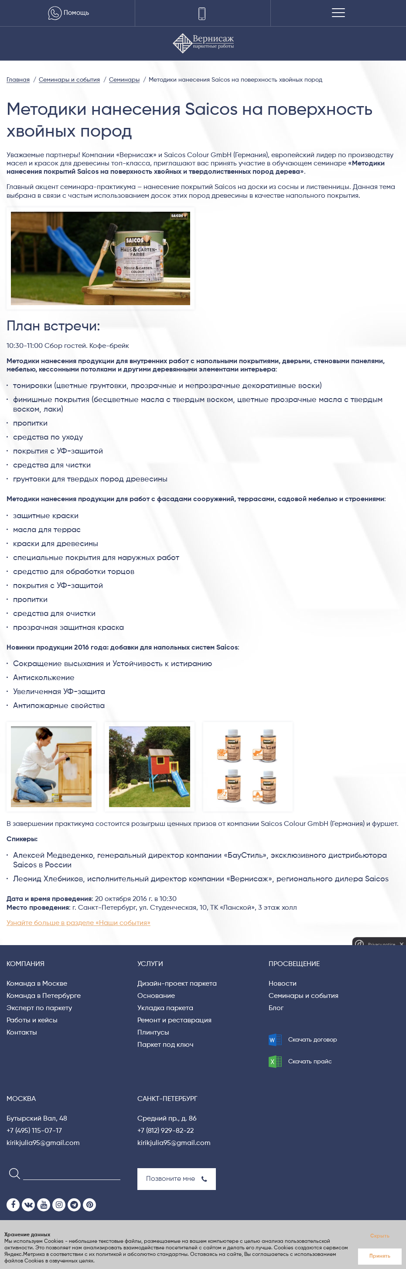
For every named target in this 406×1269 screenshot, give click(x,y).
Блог (276, 1008)
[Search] (12, 1173)
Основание (156, 996)
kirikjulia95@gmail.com (43, 1143)
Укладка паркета (165, 1008)
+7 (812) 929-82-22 (165, 1131)
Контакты (22, 1032)
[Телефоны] (202, 13)
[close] (401, 944)
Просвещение (294, 964)
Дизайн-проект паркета (177, 983)
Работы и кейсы (32, 1020)
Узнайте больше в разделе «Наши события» (78, 923)
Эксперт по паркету (39, 1008)
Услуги (150, 964)
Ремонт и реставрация (174, 1020)
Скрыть (379, 1236)
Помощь (67, 13)
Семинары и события (303, 996)
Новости (283, 983)
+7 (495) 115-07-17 (34, 1131)
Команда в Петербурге (44, 996)
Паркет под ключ (165, 1045)
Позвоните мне (176, 1179)
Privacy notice (381, 944)
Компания (25, 964)
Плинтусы (153, 1032)
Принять (379, 1256)
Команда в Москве (37, 983)
